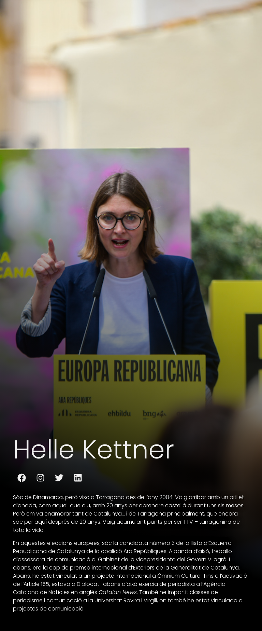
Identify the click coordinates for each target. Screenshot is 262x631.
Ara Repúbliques (144, 551)
